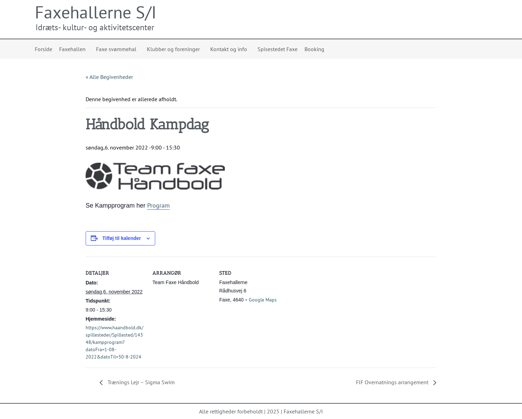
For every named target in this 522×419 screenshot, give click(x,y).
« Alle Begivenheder (109, 76)
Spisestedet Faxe (278, 49)
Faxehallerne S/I (96, 12)
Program (158, 205)
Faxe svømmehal (118, 49)
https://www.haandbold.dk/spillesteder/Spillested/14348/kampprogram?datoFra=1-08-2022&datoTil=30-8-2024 (114, 342)
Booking (314, 49)
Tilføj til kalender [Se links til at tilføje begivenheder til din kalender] (121, 238)
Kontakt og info (230, 49)
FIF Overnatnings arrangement (393, 382)
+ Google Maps (261, 300)
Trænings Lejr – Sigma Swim (140, 382)
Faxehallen (74, 49)
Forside (43, 49)
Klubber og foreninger (175, 49)
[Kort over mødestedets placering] (322, 304)
